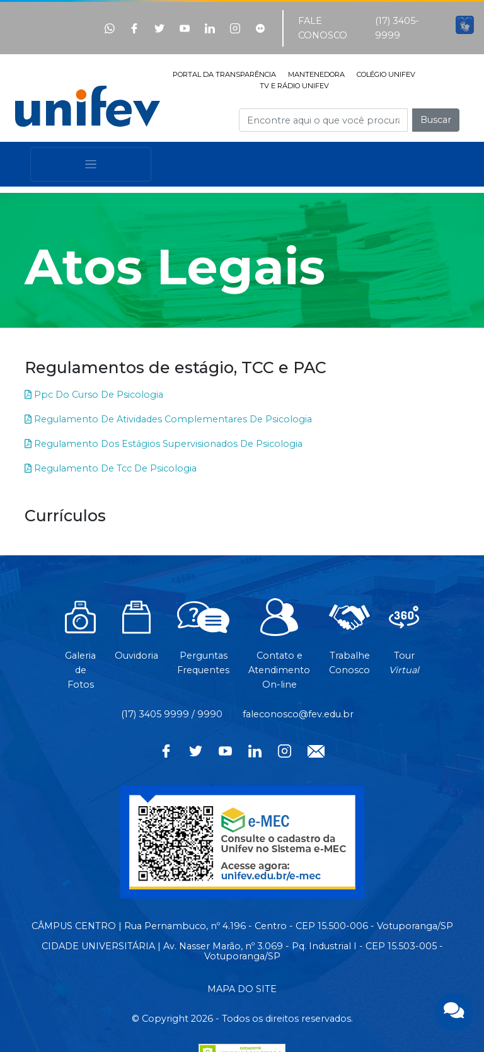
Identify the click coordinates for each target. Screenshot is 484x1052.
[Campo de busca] (323, 120)
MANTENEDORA (316, 74)
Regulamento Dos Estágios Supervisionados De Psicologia (163, 443)
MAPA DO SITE (242, 989)
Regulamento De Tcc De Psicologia (111, 468)
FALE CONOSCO (322, 28)
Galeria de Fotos (80, 650)
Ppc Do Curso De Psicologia (94, 394)
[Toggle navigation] (90, 164)
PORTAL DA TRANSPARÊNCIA (224, 74)
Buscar (435, 119)
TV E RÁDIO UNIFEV (294, 85)
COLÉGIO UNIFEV (386, 74)
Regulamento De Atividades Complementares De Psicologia (168, 419)
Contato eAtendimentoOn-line (279, 650)
